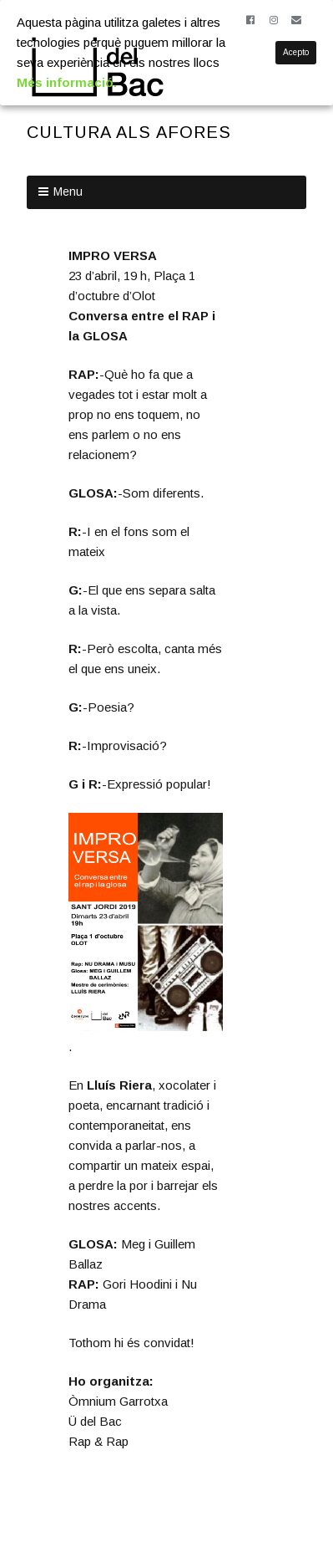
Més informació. (67, 82)
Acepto (296, 52)
